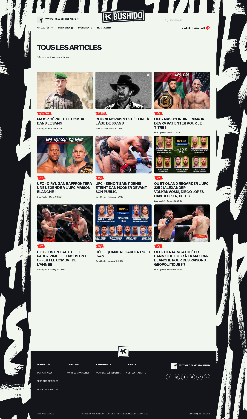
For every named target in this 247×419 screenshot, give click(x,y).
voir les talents (136, 372)
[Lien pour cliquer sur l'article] (65, 102)
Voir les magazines (77, 372)
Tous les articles (48, 389)
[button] (45, 28)
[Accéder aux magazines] (65, 28)
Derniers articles (47, 381)
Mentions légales (45, 414)
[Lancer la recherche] (166, 20)
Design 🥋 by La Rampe (199, 414)
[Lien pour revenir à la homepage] (123, 19)
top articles (45, 372)
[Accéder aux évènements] (85, 28)
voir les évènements (108, 372)
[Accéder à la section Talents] (104, 28)
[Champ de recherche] (189, 20)
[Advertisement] (123, 311)
